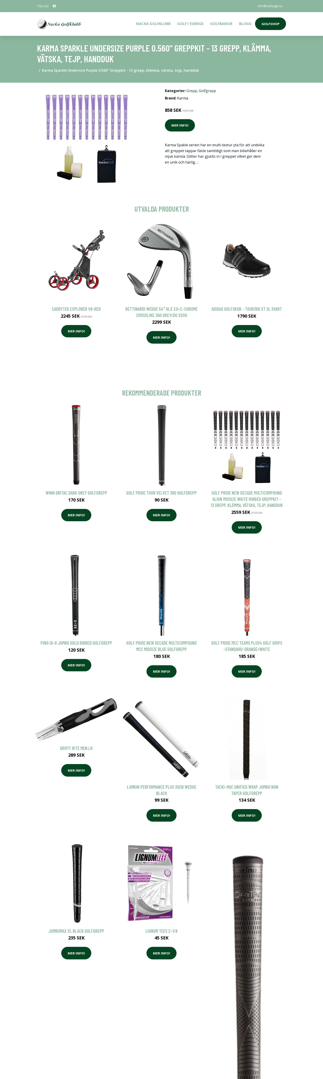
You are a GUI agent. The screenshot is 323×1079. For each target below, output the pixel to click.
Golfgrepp (207, 90)
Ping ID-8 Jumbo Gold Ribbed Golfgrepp (76, 643)
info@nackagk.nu (270, 6)
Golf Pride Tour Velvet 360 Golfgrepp (161, 492)
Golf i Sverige (190, 23)
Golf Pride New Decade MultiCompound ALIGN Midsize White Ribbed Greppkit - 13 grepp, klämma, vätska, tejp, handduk (247, 499)
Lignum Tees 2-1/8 (161, 931)
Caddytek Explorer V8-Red (76, 309)
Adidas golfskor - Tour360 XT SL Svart (247, 309)
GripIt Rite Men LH (76, 748)
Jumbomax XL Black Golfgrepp (76, 931)
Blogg (245, 23)
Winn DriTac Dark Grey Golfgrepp (76, 492)
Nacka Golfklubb (153, 23)
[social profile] (54, 6)
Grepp (191, 90)
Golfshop (270, 24)
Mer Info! (179, 125)
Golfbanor (221, 23)
